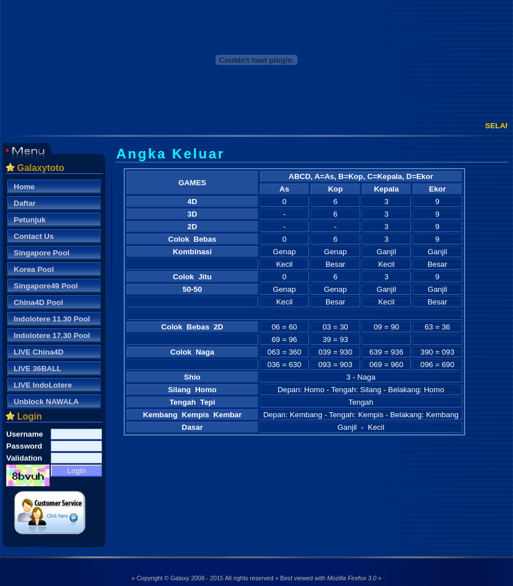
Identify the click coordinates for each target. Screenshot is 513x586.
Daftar (25, 203)
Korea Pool (34, 269)
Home (24, 186)
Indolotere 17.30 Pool (52, 335)
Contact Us (34, 236)
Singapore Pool (42, 253)
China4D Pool (38, 302)
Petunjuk (30, 219)
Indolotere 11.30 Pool (52, 319)
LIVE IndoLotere (43, 385)
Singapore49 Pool (46, 286)
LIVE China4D (38, 352)
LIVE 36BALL (38, 368)
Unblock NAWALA (46, 401)
